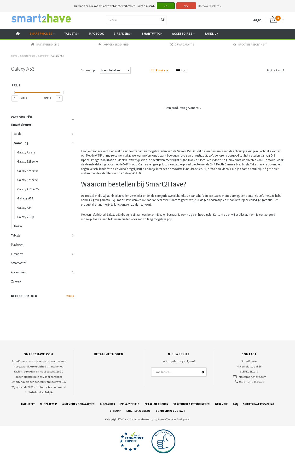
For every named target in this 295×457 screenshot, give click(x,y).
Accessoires (183, 34)
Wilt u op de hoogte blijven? (179, 361)
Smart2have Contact (170, 410)
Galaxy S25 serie (27, 180)
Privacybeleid (129, 404)
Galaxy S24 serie (27, 171)
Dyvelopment (183, 419)
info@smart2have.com (252, 376)
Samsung (43, 55)
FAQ (235, 404)
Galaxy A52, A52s (28, 189)
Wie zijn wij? (48, 404)
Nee (186, 6)
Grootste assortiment (250, 44)
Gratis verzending (45, 44)
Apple (17, 134)
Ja (165, 6)
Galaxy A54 (24, 208)
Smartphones (42, 34)
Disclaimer (107, 404)
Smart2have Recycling (258, 404)
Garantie (221, 404)
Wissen (70, 295)
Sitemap (115, 410)
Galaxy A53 (57, 55)
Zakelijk (211, 34)
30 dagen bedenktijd (113, 44)
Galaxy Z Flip (25, 217)
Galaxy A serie (26, 152)
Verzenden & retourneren (192, 404)
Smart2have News (138, 410)
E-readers (123, 34)
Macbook (96, 34)
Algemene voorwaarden (78, 404)
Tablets (72, 34)
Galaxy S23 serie (27, 161)
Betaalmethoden (156, 404)
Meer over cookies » (209, 6)
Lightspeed (159, 419)
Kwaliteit (28, 404)
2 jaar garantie (182, 44)
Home (14, 55)
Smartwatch (152, 34)
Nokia (18, 226)
